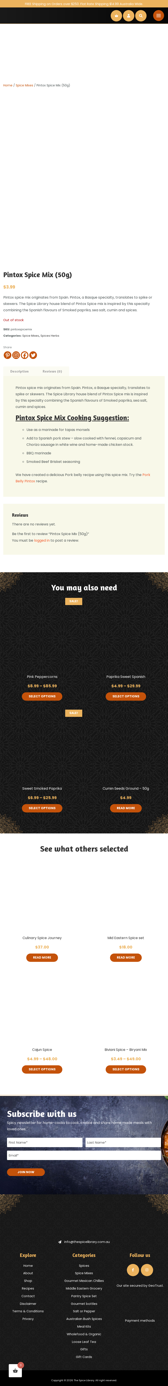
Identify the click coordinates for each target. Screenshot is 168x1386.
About (28, 1273)
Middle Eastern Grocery (84, 1288)
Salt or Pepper (84, 1311)
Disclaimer (28, 1303)
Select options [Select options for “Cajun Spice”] (42, 1069)
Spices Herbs (49, 336)
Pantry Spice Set (84, 1296)
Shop (28, 1281)
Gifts (84, 1349)
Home (7, 85)
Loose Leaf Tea (84, 1341)
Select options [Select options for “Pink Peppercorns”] (42, 696)
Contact (28, 1296)
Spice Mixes (24, 85)
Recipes (28, 1288)
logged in (42, 540)
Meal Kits (84, 1326)
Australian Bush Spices (84, 1319)
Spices (84, 1265)
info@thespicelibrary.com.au (84, 1242)
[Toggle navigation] (158, 15)
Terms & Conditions (28, 1311)
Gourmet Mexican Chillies (84, 1281)
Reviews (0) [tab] (52, 371)
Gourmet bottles (84, 1303)
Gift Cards (84, 1357)
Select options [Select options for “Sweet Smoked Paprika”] (42, 808)
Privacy (28, 1319)
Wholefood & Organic (84, 1334)
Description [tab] (19, 371)
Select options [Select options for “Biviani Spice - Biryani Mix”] (125, 1069)
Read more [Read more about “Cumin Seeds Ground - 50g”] (126, 808)
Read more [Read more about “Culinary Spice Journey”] (42, 958)
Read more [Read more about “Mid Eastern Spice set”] (126, 958)
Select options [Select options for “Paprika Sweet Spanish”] (125, 696)
